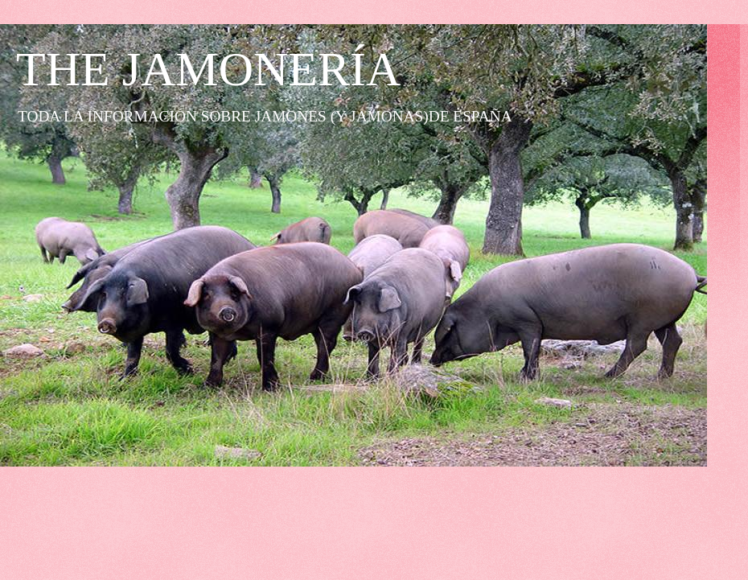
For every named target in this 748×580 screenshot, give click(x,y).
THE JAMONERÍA (208, 69)
